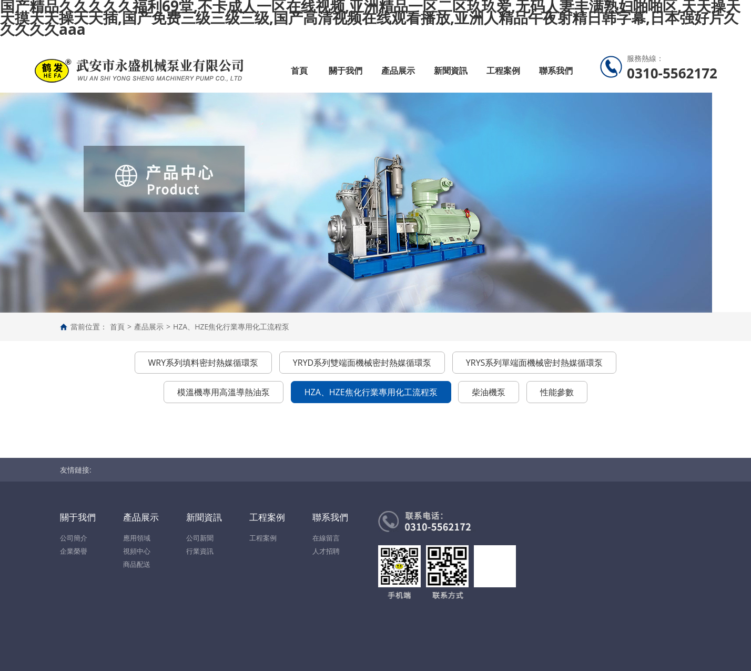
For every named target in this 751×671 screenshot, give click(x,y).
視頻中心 (136, 551)
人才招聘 (326, 551)
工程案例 (503, 70)
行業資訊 (200, 551)
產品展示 (398, 70)
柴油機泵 (488, 392)
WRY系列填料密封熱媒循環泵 (203, 362)
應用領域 (136, 538)
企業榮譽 (73, 551)
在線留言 (326, 538)
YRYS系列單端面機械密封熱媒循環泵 (534, 362)
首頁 (299, 70)
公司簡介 (73, 538)
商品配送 (136, 564)
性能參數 (557, 392)
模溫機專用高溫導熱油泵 (223, 392)
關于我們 (345, 70)
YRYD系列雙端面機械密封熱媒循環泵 (362, 362)
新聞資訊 (451, 70)
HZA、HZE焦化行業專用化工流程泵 (231, 327)
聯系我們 (556, 70)
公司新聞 (200, 538)
